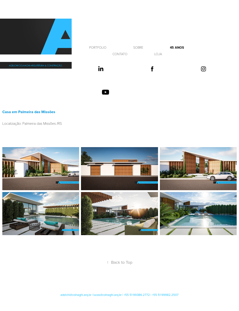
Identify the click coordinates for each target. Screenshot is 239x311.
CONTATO (119, 54)
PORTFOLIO (97, 47)
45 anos (177, 47)
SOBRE (138, 47)
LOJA (158, 54)
